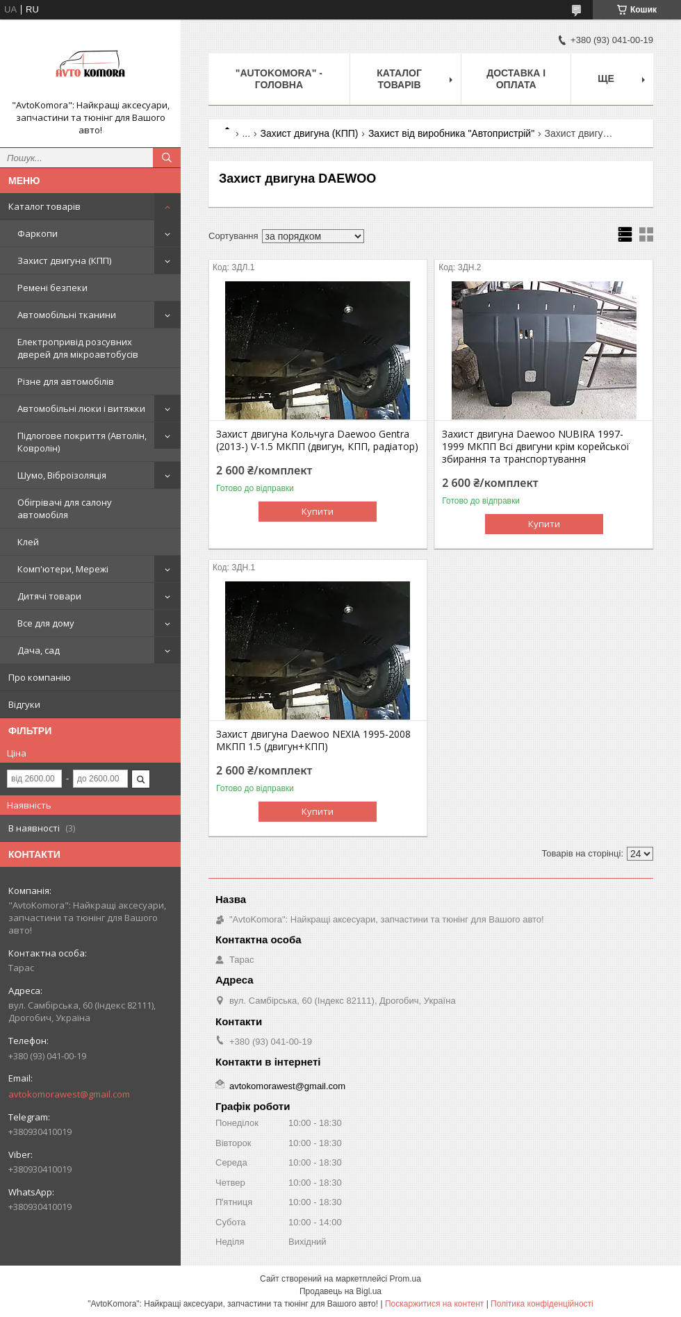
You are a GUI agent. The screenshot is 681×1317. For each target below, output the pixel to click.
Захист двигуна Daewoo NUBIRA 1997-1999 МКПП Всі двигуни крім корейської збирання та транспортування (536, 446)
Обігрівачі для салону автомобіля (64, 508)
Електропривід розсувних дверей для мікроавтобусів (77, 348)
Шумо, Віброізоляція (61, 475)
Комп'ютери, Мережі (62, 569)
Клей (28, 542)
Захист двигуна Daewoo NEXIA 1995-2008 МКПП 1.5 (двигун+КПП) (313, 740)
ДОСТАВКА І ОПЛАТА (515, 78)
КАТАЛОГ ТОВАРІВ (399, 78)
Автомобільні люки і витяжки (81, 408)
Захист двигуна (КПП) (64, 260)
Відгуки (24, 704)
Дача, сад (38, 650)
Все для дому (45, 623)
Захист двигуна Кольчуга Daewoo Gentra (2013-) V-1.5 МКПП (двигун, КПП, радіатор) (317, 440)
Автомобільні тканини (66, 314)
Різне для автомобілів (65, 381)
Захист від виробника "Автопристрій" (451, 133)
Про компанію (39, 677)
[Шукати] (167, 157)
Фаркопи (37, 233)
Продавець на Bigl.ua (340, 1291)
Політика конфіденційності (542, 1304)
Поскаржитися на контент (434, 1304)
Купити (318, 511)
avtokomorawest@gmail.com (69, 1094)
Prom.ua (405, 1279)
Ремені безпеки (52, 287)
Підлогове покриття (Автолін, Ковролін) (82, 441)
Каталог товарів (44, 206)
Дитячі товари (49, 596)
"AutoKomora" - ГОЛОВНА (279, 78)
